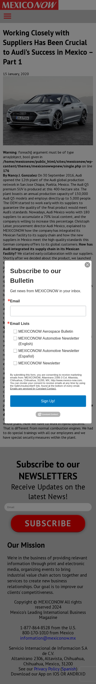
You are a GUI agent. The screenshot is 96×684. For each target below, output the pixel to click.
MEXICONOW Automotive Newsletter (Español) (48, 353)
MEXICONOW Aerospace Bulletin (45, 331)
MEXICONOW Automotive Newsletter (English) (48, 341)
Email (15, 301)
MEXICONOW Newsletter (39, 363)
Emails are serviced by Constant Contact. (33, 388)
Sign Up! (48, 401)
